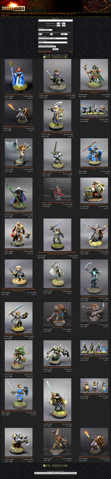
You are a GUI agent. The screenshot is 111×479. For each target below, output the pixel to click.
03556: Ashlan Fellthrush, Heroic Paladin (13, 411)
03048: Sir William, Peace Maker (52, 172)
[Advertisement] (87, 5)
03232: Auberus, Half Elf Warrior (14, 334)
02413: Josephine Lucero (14, 94)
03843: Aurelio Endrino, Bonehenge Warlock (93, 91)
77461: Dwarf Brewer (89, 204)
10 (56, 57)
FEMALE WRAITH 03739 (89, 296)
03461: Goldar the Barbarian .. (14, 249)
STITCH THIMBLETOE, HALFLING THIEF (52, 94)
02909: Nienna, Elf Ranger (14, 372)
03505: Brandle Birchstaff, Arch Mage (90, 168)
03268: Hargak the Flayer (52, 367)
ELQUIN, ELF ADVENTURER (14, 213)
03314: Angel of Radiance (14, 167)
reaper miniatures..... (89, 117)
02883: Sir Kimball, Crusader (89, 250)
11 (59, 57)
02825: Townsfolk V (89, 394)
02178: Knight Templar (52, 289)
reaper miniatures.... (89, 356)
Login (71, 51)
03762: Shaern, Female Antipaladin (53, 132)
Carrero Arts (27, 94)
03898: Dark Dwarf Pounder (14, 457)
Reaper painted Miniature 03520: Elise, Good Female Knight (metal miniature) (57, 253)
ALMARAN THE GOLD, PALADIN (13, 126)
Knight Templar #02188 (52, 422)
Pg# (65, 57)
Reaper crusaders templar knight (52, 202)
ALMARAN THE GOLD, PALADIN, (89, 457)
